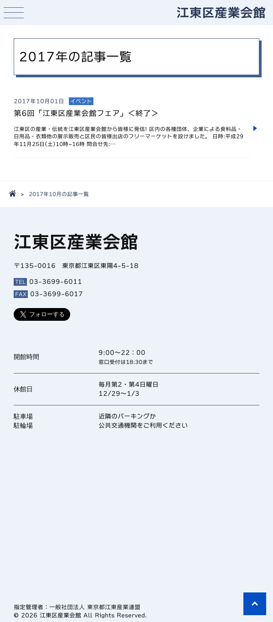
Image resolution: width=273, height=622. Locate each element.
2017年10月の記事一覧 (59, 194)
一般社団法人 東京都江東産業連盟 (94, 607)
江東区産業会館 (221, 12)
